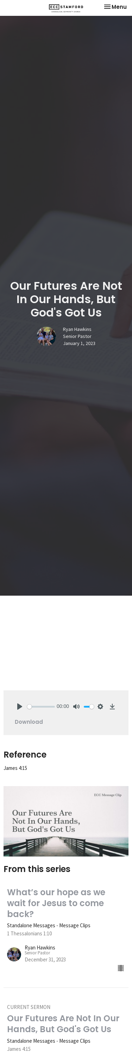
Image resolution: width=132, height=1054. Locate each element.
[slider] (41, 706)
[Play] (19, 706)
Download (29, 722)
